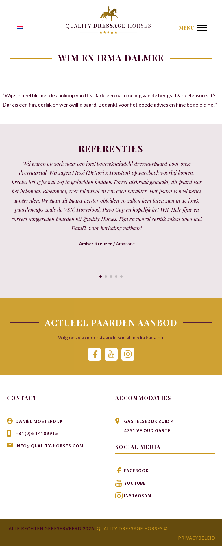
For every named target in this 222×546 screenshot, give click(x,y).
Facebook (136, 471)
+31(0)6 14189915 (37, 434)
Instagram (137, 495)
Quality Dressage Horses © (132, 527)
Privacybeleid (196, 537)
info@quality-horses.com (50, 446)
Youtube (135, 483)
